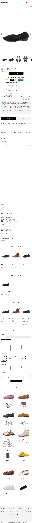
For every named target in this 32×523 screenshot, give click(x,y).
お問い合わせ (20, 508)
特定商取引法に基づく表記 (14, 511)
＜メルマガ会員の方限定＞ (16, 77)
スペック (23, 118)
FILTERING (15, 381)
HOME (2, 522)
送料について (3, 508)
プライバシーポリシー (27, 511)
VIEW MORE (16, 498)
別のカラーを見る (15, 85)
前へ (1, 34)
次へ (30, 34)
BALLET (3, 240)
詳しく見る (15, 90)
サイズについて (11, 508)
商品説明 (8, 118)
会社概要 (2, 511)
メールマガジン (28, 508)
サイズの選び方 (4, 141)
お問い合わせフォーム (26, 99)
